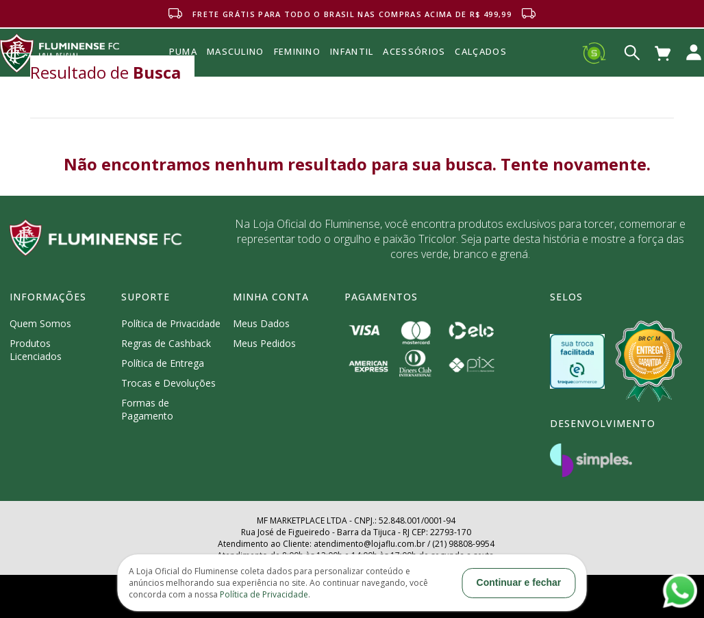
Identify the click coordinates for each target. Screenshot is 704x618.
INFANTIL (351, 51)
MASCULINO (235, 51)
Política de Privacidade (171, 323)
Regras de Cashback (166, 343)
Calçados (480, 51)
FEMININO (297, 51)
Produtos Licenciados (36, 350)
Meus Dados (261, 323)
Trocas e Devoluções (168, 382)
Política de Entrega (162, 363)
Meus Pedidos (264, 343)
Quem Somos (40, 323)
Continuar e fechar (519, 582)
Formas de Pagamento (147, 409)
